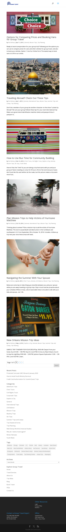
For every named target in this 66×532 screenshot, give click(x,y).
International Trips (34, 101)
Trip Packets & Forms (13, 423)
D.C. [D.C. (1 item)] (27, 445)
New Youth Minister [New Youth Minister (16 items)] (18, 448)
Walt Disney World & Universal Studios (19, 429)
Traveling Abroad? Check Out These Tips (27, 98)
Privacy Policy (38, 506)
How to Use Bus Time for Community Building (30, 158)
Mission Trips (33, 42)
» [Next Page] (22, 362)
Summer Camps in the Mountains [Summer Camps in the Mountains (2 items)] (42, 451)
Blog (8, 481)
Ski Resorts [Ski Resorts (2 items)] (17, 451)
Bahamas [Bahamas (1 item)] (9, 445)
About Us (10, 475)
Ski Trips (17, 163)
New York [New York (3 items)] (9, 448)
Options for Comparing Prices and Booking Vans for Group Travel (31, 38)
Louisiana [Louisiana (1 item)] (46, 445)
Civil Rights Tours (37, 161)
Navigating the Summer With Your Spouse (28, 277)
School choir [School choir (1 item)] (52, 448)
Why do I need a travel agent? (16, 432)
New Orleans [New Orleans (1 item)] (53, 445)
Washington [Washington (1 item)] (48, 454)
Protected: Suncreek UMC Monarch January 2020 (22, 373)
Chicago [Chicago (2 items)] (16, 445)
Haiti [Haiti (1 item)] (36, 445)
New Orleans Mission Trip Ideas (23, 340)
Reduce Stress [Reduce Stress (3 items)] (28, 448)
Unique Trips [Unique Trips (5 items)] (40, 454)
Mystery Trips (11, 414)
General (26, 42)
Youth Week (23, 163)
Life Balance (39, 281)
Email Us (37, 507)
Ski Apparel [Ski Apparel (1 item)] (10, 451)
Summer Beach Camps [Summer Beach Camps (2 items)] (26, 451)
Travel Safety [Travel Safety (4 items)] (19, 454)
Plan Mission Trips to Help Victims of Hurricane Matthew (31, 219)
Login (36, 504)
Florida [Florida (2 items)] (31, 445)
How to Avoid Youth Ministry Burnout (19, 376)
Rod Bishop (11, 42)
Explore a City (46, 161)
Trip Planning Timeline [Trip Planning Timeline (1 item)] (29, 454)
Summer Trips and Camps (15, 420)
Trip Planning (41, 42)
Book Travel (11, 485)
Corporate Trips (12, 396)
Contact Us (10, 491)
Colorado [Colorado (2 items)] (21, 445)
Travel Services (11, 472)
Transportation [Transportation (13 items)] (11, 454)
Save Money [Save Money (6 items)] (44, 448)
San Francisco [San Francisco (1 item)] (36, 448)
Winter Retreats (12, 435)
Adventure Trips (12, 387)
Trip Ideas (10, 478)
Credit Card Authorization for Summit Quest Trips (23, 379)
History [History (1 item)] (40, 445)
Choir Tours (28, 161)
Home (8, 469)
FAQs (8, 488)
